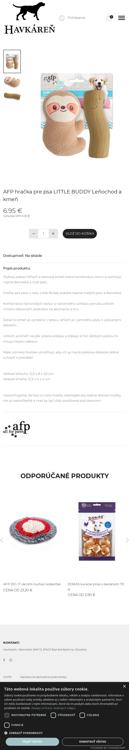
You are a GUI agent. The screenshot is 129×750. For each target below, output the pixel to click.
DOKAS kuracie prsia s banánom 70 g (96, 586)
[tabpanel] (76, 116)
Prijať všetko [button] (32, 741)
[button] (64, 733)
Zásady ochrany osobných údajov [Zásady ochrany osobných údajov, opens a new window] (53, 708)
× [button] (124, 686)
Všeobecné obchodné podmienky (43, 677)
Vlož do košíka (80, 233)
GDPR (7, 677)
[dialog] (64, 716)
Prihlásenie (76, 18)
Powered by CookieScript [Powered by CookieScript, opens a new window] (108, 747)
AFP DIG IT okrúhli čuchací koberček (32, 584)
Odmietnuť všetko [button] (92, 741)
